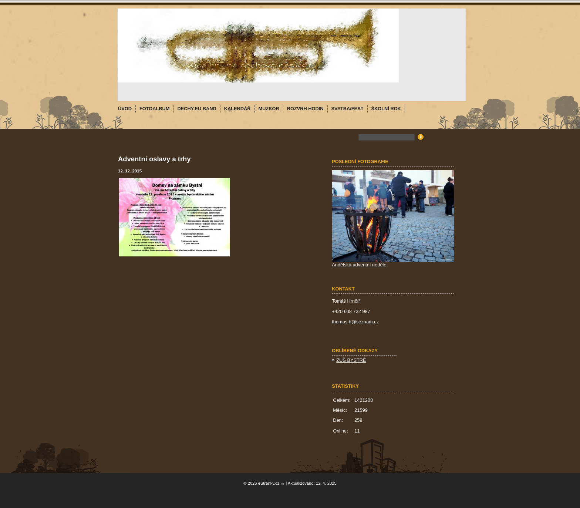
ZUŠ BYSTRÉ (351, 360)
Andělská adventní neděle (359, 265)
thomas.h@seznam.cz (355, 321)
